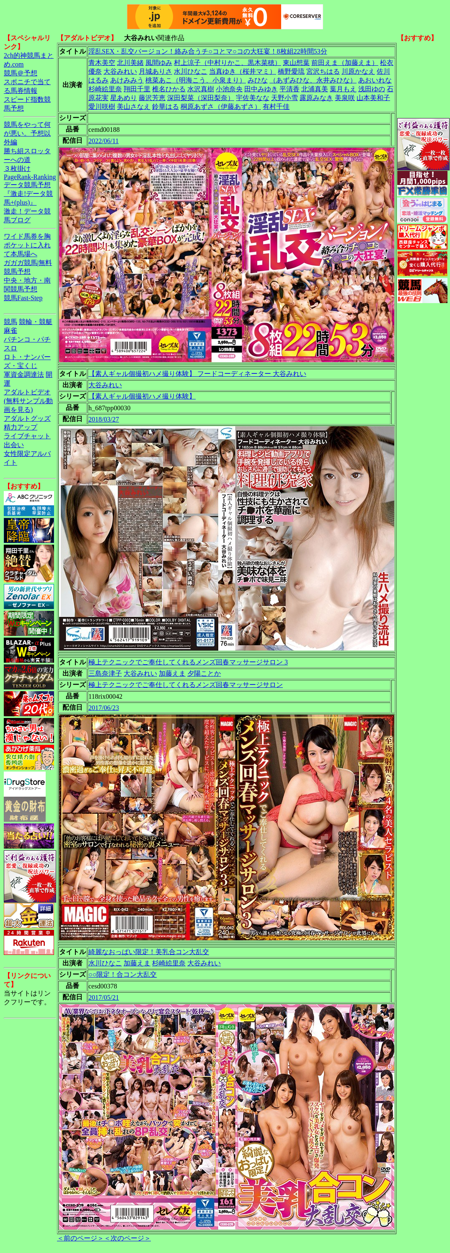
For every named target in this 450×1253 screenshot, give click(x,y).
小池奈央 (229, 89)
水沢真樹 (200, 89)
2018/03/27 (103, 419)
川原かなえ (358, 71)
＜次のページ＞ (127, 1238)
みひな (258, 80)
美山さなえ (133, 106)
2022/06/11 (103, 140)
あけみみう (127, 80)
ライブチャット (27, 436)
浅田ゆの (371, 89)
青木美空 (101, 62)
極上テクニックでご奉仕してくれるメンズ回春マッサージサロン (185, 684)
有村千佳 (276, 106)
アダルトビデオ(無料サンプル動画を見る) (28, 401)
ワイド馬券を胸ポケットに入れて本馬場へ (27, 245)
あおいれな (375, 80)
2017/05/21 (103, 997)
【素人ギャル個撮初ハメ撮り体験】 (142, 396)
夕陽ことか (204, 673)
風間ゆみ (158, 62)
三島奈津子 (105, 673)
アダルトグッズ (27, 418)
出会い (14, 444)
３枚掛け (17, 168)
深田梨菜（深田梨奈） (200, 97)
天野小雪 (284, 97)
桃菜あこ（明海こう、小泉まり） (195, 80)
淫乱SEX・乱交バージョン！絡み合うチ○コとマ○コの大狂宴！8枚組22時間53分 (207, 51)
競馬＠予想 (20, 73)
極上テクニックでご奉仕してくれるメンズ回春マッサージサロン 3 (188, 662)
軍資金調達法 (24, 374)
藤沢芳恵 (152, 97)
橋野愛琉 (291, 71)
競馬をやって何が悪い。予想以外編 (27, 133)
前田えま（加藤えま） (344, 62)
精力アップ (20, 427)
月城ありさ (155, 71)
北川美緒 (130, 62)
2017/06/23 (103, 707)
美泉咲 (345, 97)
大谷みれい (120, 71)
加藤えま (172, 673)
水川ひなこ (190, 71)
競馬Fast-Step (23, 297)
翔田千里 (137, 89)
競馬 (10, 321)
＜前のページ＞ (80, 1238)
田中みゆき (261, 89)
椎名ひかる (169, 89)
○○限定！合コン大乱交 (122, 974)
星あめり (123, 97)
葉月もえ (343, 89)
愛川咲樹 (101, 106)
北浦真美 (314, 89)
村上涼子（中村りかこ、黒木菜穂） (227, 62)
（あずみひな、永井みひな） (313, 80)
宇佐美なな (252, 97)
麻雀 (10, 330)
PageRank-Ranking (30, 176)
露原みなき (316, 97)
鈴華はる (165, 106)
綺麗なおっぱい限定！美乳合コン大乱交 (148, 951)
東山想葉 (296, 62)
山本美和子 (373, 97)
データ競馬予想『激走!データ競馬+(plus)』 (28, 193)
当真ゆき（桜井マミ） (242, 71)
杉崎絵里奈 (105, 89)
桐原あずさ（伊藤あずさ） (221, 106)
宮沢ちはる (323, 71)
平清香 (289, 89)
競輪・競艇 (35, 321)
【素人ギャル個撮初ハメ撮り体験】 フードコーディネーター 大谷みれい (197, 373)
